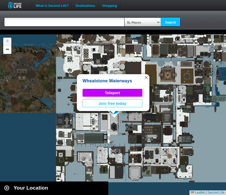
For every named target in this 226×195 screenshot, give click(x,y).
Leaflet (198, 192)
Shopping (109, 5)
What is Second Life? (52, 5)
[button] (146, 77)
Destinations (85, 5)
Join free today (112, 103)
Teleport (112, 93)
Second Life (18, 5)
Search (170, 22)
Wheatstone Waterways (107, 81)
